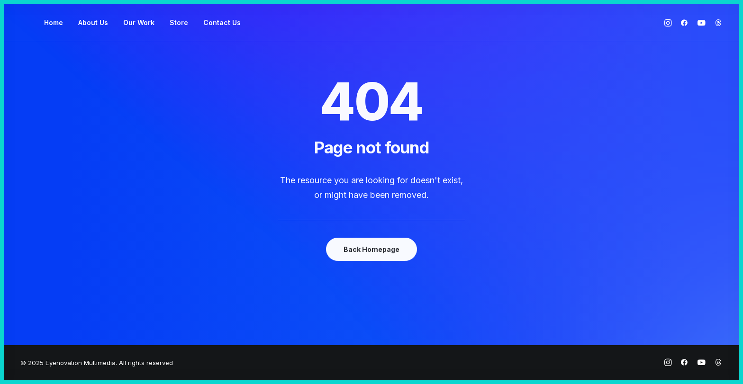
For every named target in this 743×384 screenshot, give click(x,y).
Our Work (138, 22)
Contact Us (222, 22)
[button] (669, 22)
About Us (93, 22)
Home (53, 22)
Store (179, 22)
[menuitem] (53, 22)
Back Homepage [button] (371, 249)
